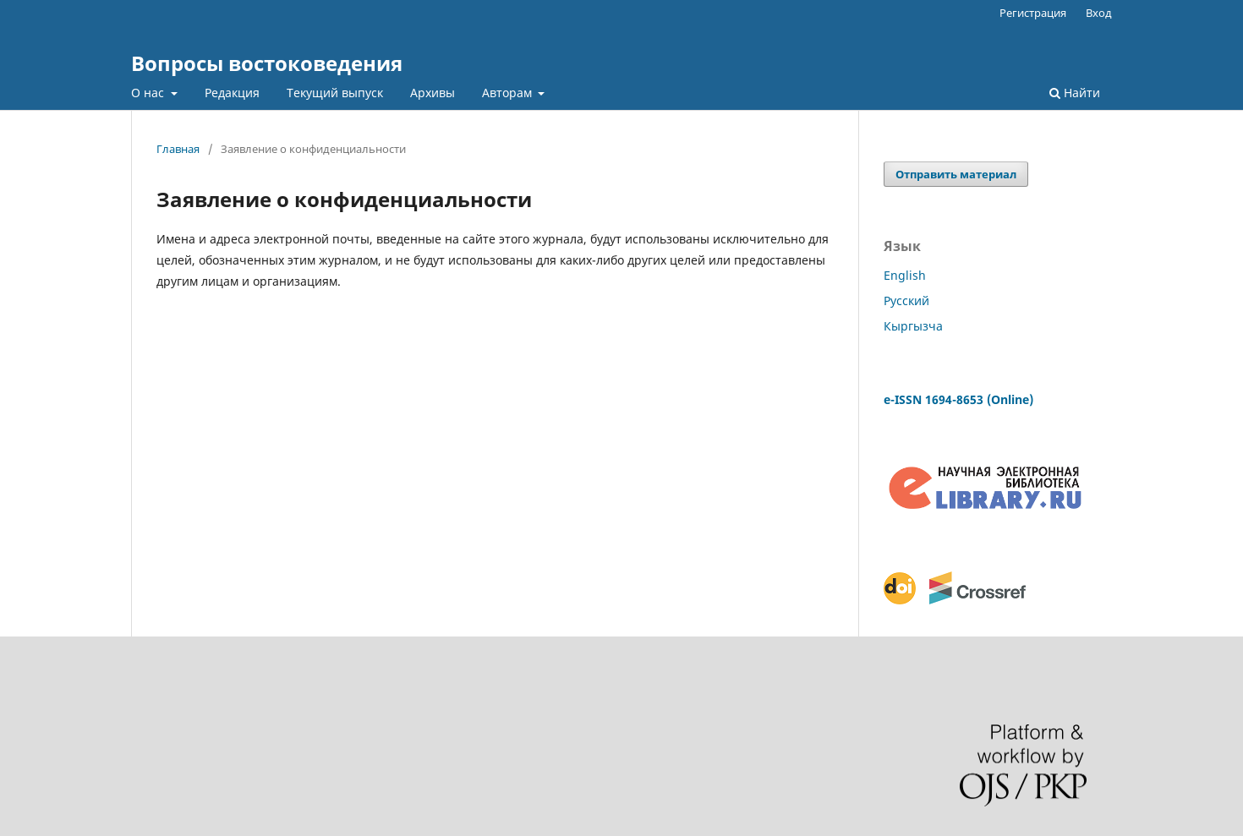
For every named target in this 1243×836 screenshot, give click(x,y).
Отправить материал (955, 174)
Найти (1074, 93)
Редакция (232, 93)
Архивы (432, 93)
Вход (1099, 12)
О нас (149, 93)
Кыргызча (913, 326)
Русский (906, 300)
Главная (178, 148)
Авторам (508, 93)
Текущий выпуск (335, 93)
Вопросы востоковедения (266, 63)
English (905, 275)
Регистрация (1032, 12)
